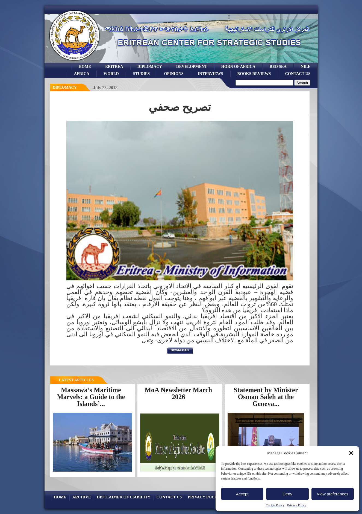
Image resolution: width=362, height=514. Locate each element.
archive (81, 497)
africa (81, 73)
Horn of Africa (238, 66)
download (180, 350)
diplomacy (65, 87)
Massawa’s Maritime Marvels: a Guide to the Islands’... (91, 396)
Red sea (278, 66)
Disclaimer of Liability (124, 497)
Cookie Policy (275, 505)
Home (85, 66)
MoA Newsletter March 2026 (178, 393)
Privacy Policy (296, 505)
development (191, 66)
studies (141, 73)
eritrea (114, 66)
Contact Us (297, 73)
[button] (351, 453)
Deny (287, 494)
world (111, 73)
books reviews (254, 73)
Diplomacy (149, 66)
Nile (305, 66)
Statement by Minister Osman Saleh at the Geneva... (266, 396)
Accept (242, 494)
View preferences (333, 494)
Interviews (210, 73)
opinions (173, 73)
